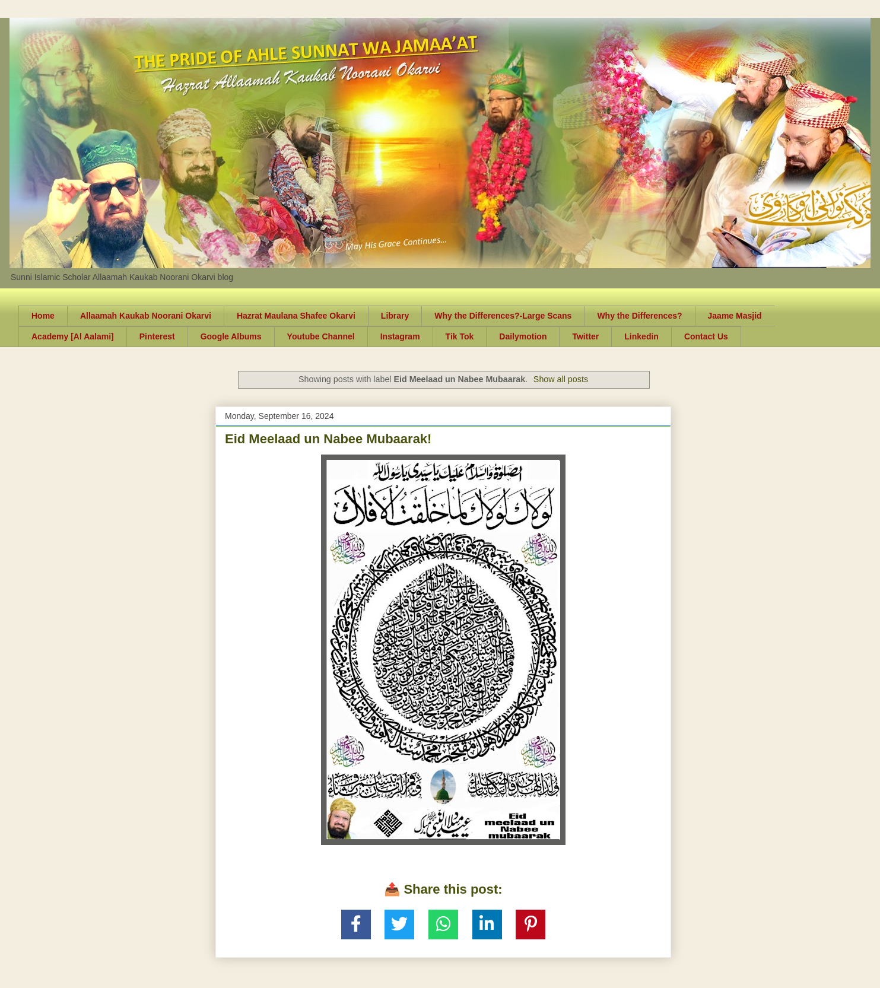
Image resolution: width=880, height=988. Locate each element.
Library (395, 315)
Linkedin (641, 336)
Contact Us (706, 336)
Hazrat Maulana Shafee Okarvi (296, 315)
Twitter (585, 336)
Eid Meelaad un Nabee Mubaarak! (328, 438)
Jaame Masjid (735, 315)
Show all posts (560, 379)
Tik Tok (460, 336)
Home (43, 315)
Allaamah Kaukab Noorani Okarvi (145, 315)
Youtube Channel (321, 336)
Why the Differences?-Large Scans (502, 315)
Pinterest (157, 336)
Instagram (400, 336)
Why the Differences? (639, 315)
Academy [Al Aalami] (72, 336)
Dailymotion (523, 336)
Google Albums (231, 336)
